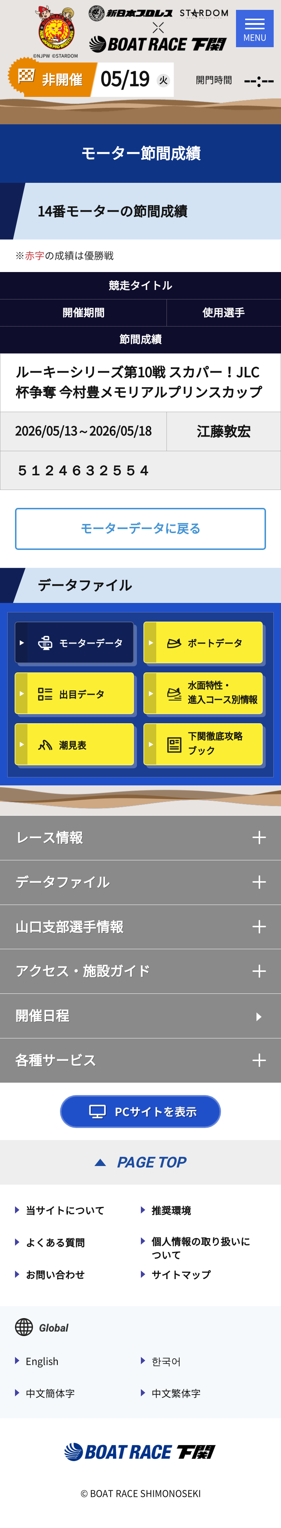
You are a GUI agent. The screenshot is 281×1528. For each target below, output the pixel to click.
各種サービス (140, 1060)
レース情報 (140, 837)
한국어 (166, 1361)
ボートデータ (215, 643)
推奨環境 (171, 1210)
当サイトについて (65, 1210)
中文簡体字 (50, 1393)
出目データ (82, 694)
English (42, 1361)
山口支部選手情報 (140, 926)
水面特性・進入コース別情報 (222, 692)
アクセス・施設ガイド (140, 971)
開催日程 (42, 1015)
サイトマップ (181, 1275)
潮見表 (72, 745)
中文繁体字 (176, 1393)
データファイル (140, 882)
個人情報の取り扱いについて (200, 1248)
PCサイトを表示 (140, 1111)
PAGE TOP (150, 1162)
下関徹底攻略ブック (215, 743)
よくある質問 (55, 1243)
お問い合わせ (55, 1275)
